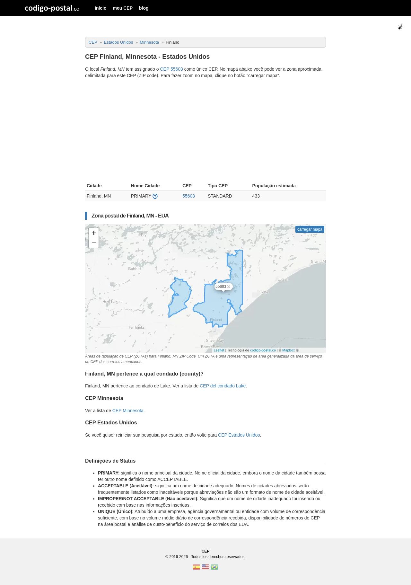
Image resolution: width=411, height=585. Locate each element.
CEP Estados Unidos (239, 435)
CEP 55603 (171, 69)
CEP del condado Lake (223, 385)
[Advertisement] (205, 131)
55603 (188, 196)
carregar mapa (309, 229)
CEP (206, 551)
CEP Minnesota (128, 410)
